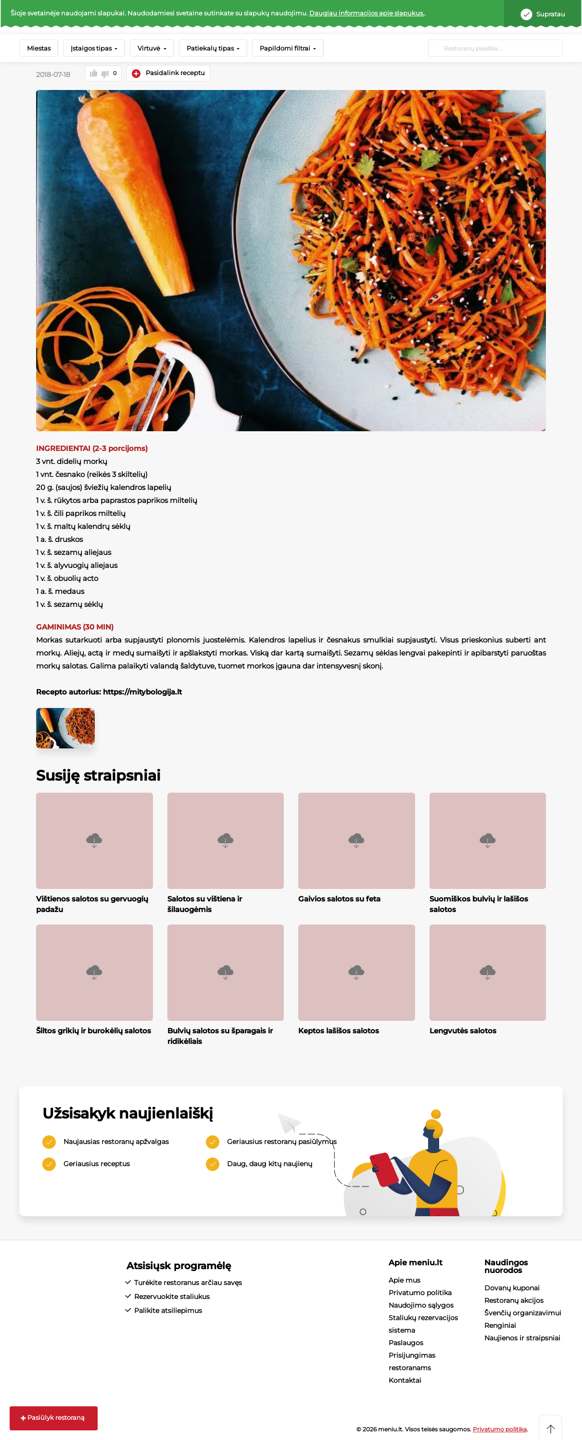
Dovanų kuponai (512, 1287)
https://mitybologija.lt (142, 690)
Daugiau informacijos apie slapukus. (366, 13)
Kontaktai (405, 1379)
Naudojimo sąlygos (421, 1304)
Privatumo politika (420, 1291)
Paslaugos (406, 1341)
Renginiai (500, 1324)
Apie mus (404, 1279)
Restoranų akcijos (514, 1299)
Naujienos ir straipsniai (522, 1337)
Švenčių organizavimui (522, 1312)
